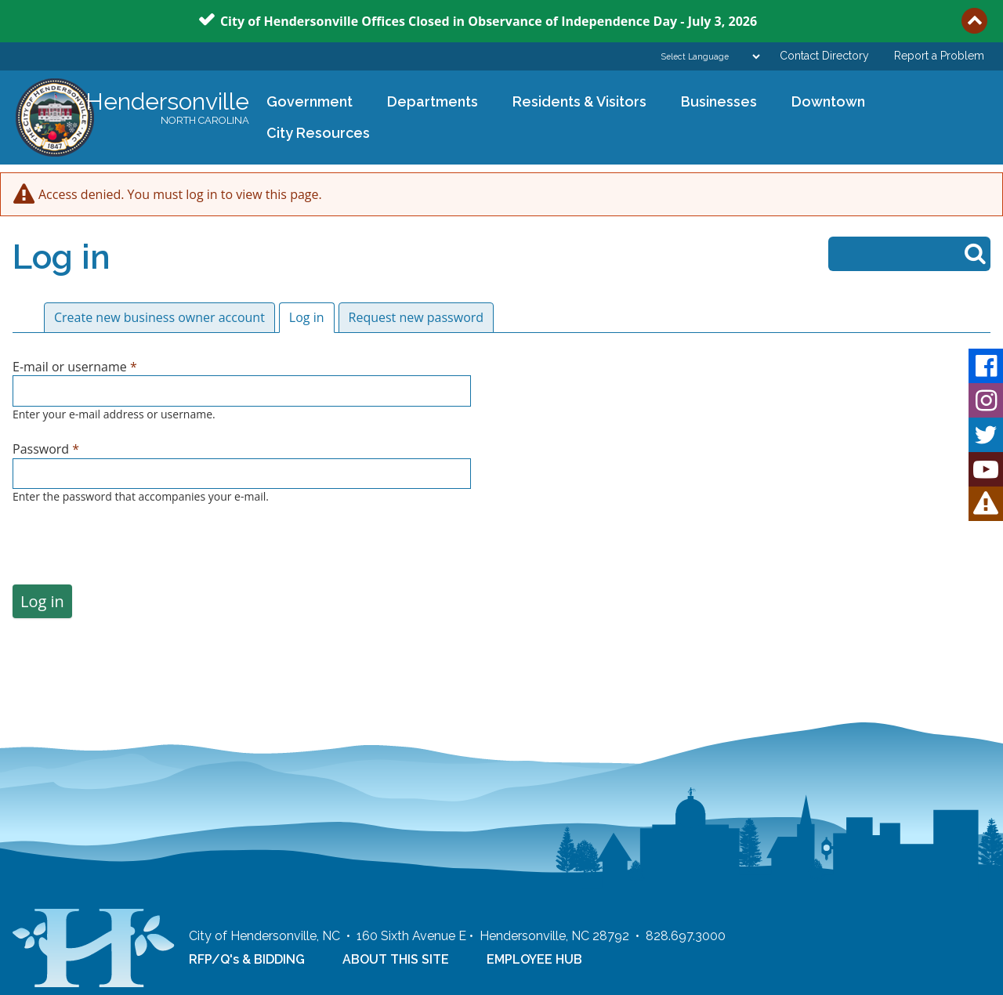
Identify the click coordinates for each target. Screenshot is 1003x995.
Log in (312, 317)
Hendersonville (167, 109)
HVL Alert (986, 504)
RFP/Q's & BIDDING (247, 959)
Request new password (416, 317)
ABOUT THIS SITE (395, 959)
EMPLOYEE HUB (534, 959)
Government (304, 102)
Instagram (986, 400)
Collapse (974, 21)
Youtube (986, 469)
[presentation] (132, 553)
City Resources (318, 133)
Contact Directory (824, 55)
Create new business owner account (159, 317)
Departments (427, 102)
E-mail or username (75, 366)
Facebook (986, 366)
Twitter (986, 435)
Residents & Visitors (574, 102)
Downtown (823, 102)
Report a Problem (939, 55)
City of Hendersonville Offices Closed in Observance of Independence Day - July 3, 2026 (488, 20)
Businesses (714, 102)
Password (46, 449)
